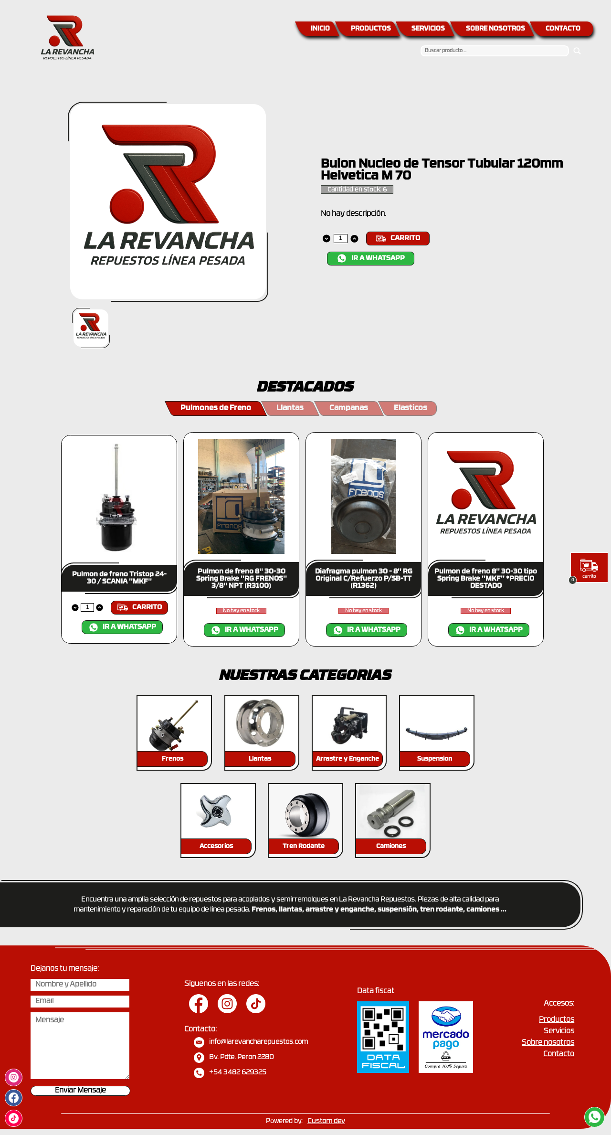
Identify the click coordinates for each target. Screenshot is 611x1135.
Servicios (559, 1031)
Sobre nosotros (548, 1043)
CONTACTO (563, 29)
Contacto (558, 1054)
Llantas (290, 408)
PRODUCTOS (371, 29)
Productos (556, 1020)
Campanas (348, 408)
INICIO (320, 29)
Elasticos (410, 408)
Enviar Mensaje (80, 1090)
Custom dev (326, 1121)
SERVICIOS (428, 29)
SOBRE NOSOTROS (495, 29)
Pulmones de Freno (215, 408)
